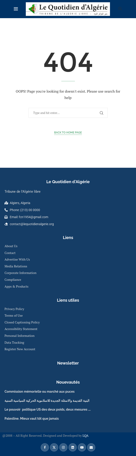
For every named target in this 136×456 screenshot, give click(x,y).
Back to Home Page (68, 132)
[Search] (120, 9)
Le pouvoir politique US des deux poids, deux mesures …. (48, 409)
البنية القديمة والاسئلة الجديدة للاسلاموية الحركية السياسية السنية (47, 400)
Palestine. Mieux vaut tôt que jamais (32, 418)
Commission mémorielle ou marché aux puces (39, 391)
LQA (85, 435)
